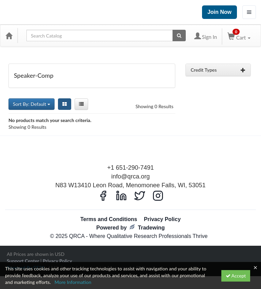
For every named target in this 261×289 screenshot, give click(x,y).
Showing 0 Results (155, 106)
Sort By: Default (31, 104)
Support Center (23, 261)
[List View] (81, 104)
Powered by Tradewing (130, 227)
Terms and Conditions (108, 219)
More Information (73, 282)
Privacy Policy (162, 219)
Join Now (219, 12)
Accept (236, 276)
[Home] (8, 35)
